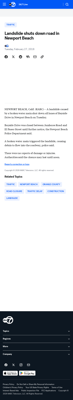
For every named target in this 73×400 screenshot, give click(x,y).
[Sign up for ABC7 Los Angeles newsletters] (28, 365)
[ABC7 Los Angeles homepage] (12, 4)
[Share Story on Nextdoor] (27, 56)
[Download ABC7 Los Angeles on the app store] (10, 373)
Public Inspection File (30, 391)
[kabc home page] (8, 320)
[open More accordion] (36, 346)
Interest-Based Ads (11, 391)
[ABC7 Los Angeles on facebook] (6, 365)
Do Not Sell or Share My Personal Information (35, 384)
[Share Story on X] (13, 56)
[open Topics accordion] (36, 331)
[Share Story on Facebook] (6, 56)
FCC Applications (49, 391)
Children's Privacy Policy (13, 387)
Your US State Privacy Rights (37, 387)
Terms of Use (57, 387)
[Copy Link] (42, 56)
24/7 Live (23, 4)
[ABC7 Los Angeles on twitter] (13, 365)
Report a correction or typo (17, 164)
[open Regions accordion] (36, 339)
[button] (4, 4)
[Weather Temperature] (57, 4)
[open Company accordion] (36, 354)
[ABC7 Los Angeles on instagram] (21, 365)
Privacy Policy (8, 384)
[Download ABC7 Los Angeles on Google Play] (27, 373)
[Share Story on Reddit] (20, 56)
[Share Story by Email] (35, 56)
